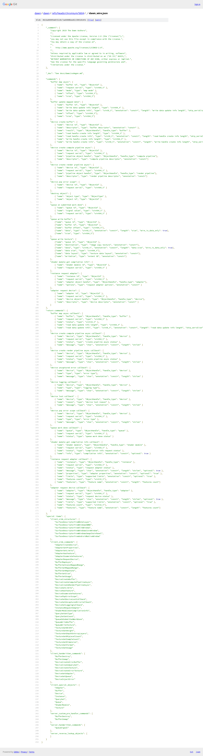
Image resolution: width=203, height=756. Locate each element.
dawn (38, 13)
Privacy (24, 752)
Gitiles (16, 752)
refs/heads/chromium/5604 (68, 13)
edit (98, 20)
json (198, 752)
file (90, 20)
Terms (31, 752)
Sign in (197, 4)
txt (191, 752)
